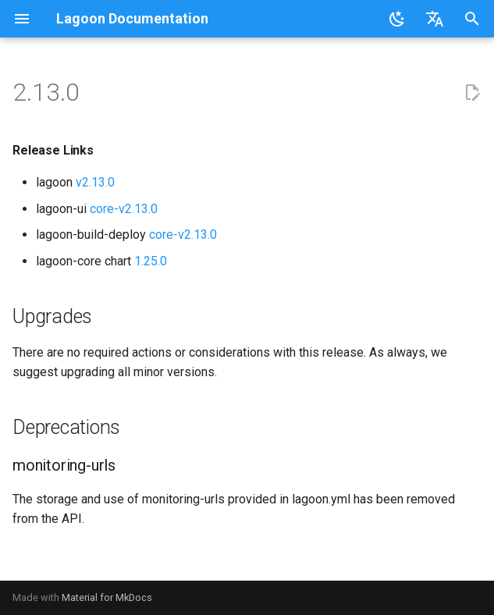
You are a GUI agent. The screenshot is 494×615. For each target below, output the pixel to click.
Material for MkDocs (107, 597)
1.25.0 (150, 261)
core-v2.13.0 (124, 208)
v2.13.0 (95, 182)
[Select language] (434, 18)
